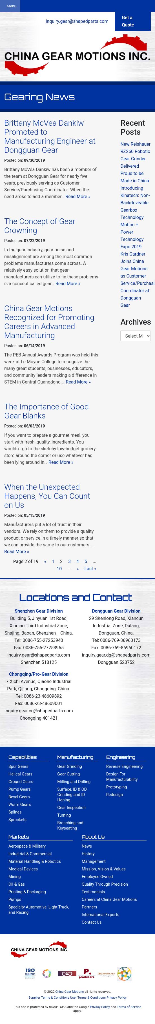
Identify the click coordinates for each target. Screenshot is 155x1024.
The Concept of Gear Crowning (40, 226)
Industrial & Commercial (30, 854)
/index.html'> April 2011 (135, 336)
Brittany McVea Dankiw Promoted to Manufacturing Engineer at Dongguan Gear (50, 136)
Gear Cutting (68, 774)
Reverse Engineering (124, 766)
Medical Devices (23, 869)
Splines (15, 812)
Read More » (77, 196)
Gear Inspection (71, 807)
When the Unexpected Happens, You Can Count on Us (47, 496)
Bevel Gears (19, 797)
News (87, 846)
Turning (64, 815)
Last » (90, 568)
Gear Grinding (69, 766)
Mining (14, 876)
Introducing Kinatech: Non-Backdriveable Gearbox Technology (135, 202)
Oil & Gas (16, 884)
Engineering (120, 757)
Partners (89, 907)
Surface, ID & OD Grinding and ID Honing (72, 795)
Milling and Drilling (73, 781)
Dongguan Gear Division (116, 611)
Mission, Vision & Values (104, 869)
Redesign (114, 794)
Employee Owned (97, 876)
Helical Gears (20, 774)
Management (94, 861)
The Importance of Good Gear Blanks (46, 411)
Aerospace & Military (27, 846)
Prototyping (116, 787)
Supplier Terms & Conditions (48, 997)
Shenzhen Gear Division (39, 611)
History (88, 854)
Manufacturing (75, 757)
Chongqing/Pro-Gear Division (38, 674)
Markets (18, 837)
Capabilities (22, 757)
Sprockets (17, 819)
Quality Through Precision (105, 884)
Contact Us (92, 922)
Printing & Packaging (27, 892)
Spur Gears (18, 766)
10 (59, 568)
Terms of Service (129, 1007)
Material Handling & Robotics (34, 861)
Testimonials (93, 892)
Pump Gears (19, 789)
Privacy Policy (117, 997)
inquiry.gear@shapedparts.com (77, 21)
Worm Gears (19, 804)
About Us (93, 837)
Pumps (14, 899)
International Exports (100, 914)
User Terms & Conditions (88, 997)
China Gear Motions (69, 992)
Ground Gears (20, 781)
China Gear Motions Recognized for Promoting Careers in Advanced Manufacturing (49, 322)
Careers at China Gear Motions (109, 899)
